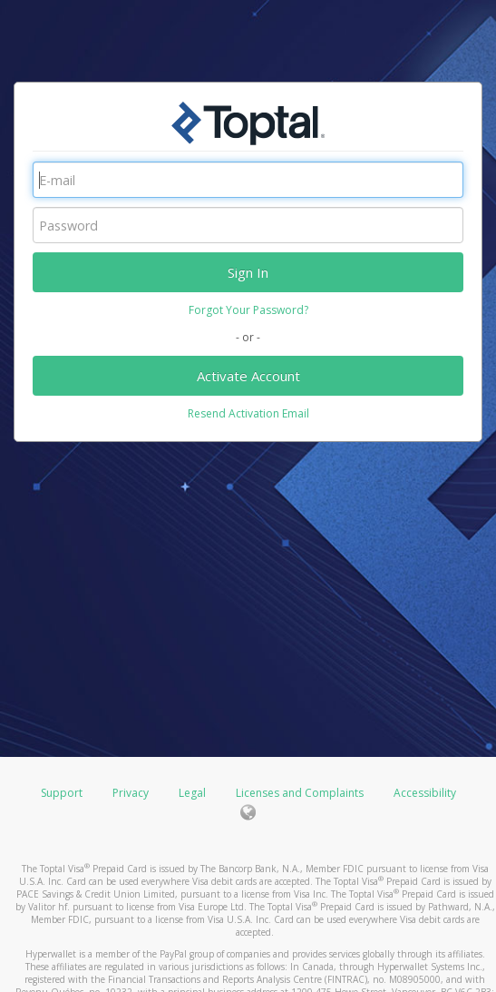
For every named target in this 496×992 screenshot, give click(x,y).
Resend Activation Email (248, 413)
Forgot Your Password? (248, 310)
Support (62, 792)
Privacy (130, 792)
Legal (192, 792)
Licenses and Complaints (301, 792)
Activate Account (248, 376)
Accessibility (425, 792)
